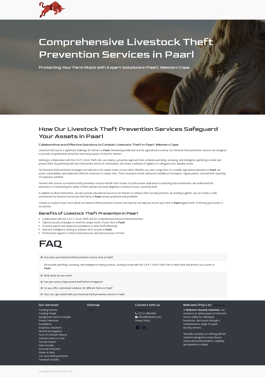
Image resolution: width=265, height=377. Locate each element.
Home (90, 309)
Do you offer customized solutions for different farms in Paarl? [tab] (78, 288)
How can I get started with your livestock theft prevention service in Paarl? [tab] (84, 294)
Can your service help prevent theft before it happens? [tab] (73, 281)
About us (219, 305)
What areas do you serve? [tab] (58, 275)
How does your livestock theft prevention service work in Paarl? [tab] (78, 257)
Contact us (141, 309)
